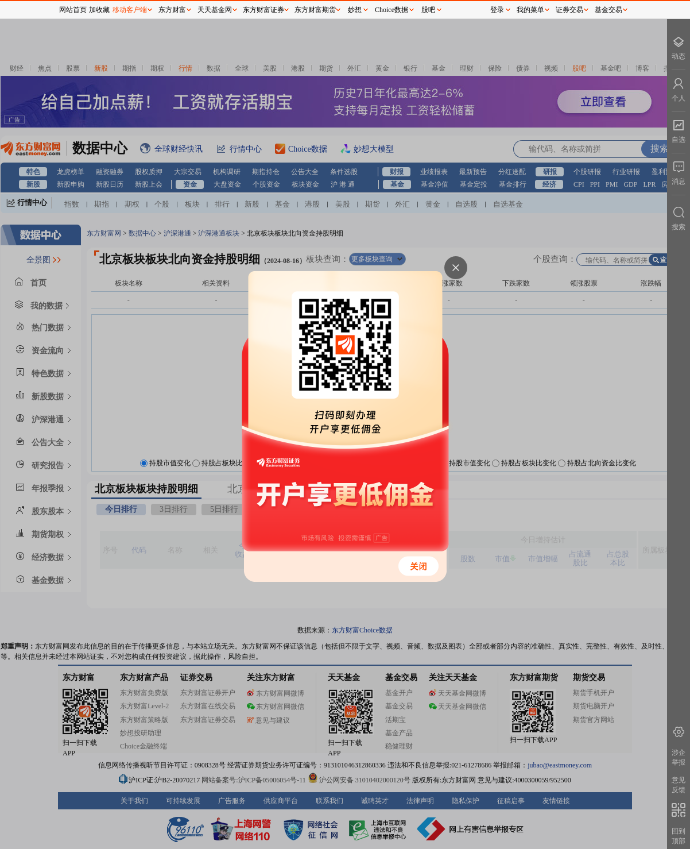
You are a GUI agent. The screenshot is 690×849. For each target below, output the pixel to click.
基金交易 (608, 10)
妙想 (355, 10)
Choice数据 (391, 10)
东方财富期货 (315, 10)
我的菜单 (530, 10)
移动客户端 (130, 10)
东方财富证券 (263, 10)
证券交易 (569, 10)
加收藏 (99, 10)
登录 (497, 10)
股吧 (428, 10)
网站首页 (73, 10)
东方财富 (172, 10)
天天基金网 (214, 10)
